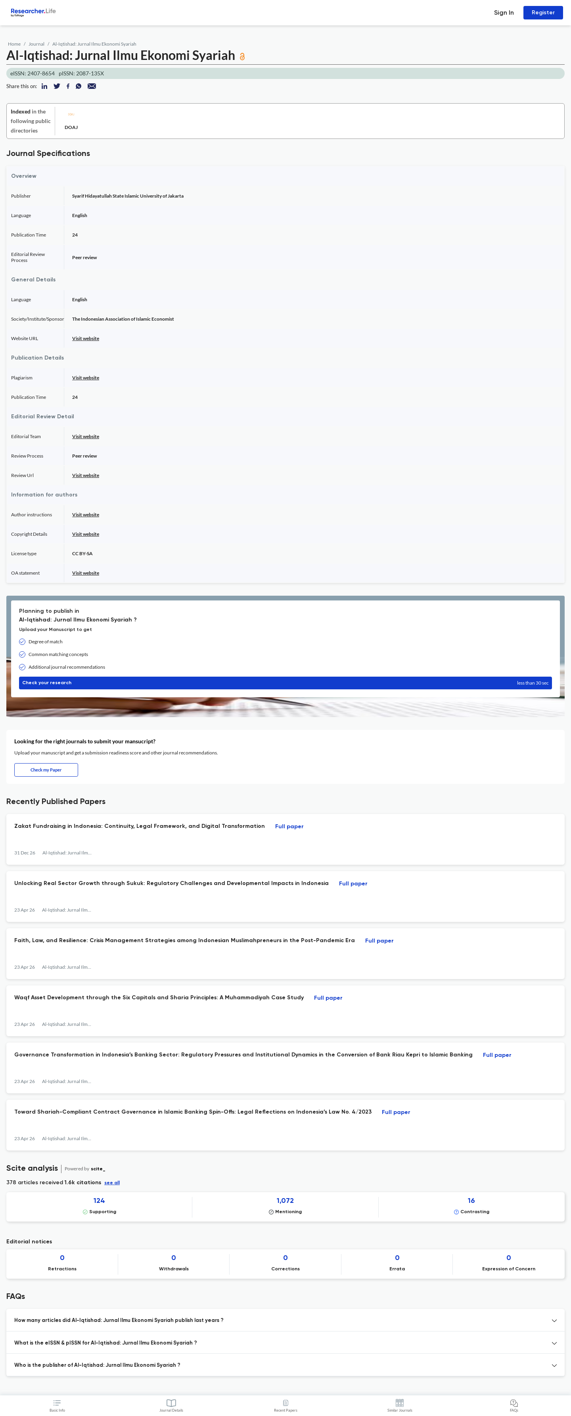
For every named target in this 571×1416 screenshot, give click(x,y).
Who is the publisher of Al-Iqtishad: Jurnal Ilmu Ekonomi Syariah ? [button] (97, 1365)
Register (543, 12)
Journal (36, 44)
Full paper (289, 826)
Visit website (85, 338)
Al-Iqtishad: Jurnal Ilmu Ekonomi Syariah (94, 44)
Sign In (504, 12)
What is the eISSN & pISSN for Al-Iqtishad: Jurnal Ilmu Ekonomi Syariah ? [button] (105, 1343)
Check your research (285, 683)
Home (14, 44)
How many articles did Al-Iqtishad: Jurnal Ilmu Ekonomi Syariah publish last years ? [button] (119, 1320)
